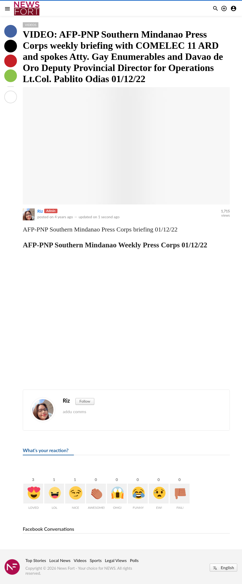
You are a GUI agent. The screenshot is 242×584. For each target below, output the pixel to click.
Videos (30, 25)
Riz (40, 210)
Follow (84, 401)
